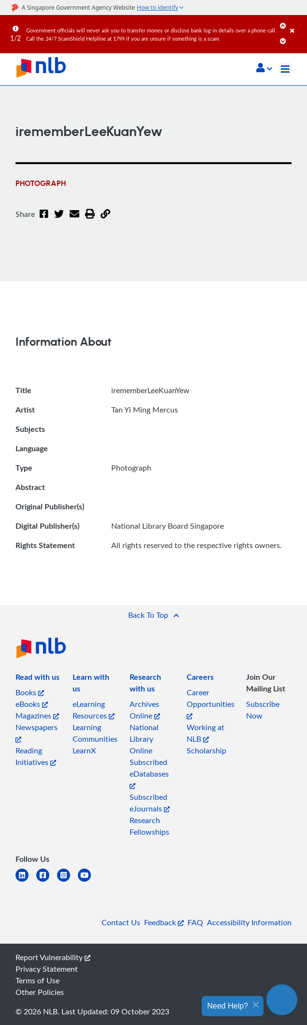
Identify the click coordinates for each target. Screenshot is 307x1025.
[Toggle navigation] (285, 69)
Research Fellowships (149, 826)
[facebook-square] (46, 881)
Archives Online (145, 710)
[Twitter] (59, 219)
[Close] (297, 24)
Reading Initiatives (35, 756)
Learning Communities (95, 733)
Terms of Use (37, 980)
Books (29, 692)
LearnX (84, 750)
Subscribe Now (262, 710)
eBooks (31, 704)
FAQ (195, 922)
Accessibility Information (249, 922)
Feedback (164, 922)
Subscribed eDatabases (149, 773)
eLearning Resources (94, 710)
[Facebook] (44, 219)
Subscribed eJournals (150, 803)
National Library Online (144, 739)
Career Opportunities (210, 703)
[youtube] (88, 881)
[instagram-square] (67, 881)
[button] (264, 69)
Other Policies (39, 992)
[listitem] (37, 679)
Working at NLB (205, 733)
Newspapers (36, 732)
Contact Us (121, 922)
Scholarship (206, 750)
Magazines (37, 715)
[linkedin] (25, 881)
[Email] (74, 219)
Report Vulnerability (52, 957)
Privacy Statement (46, 969)
